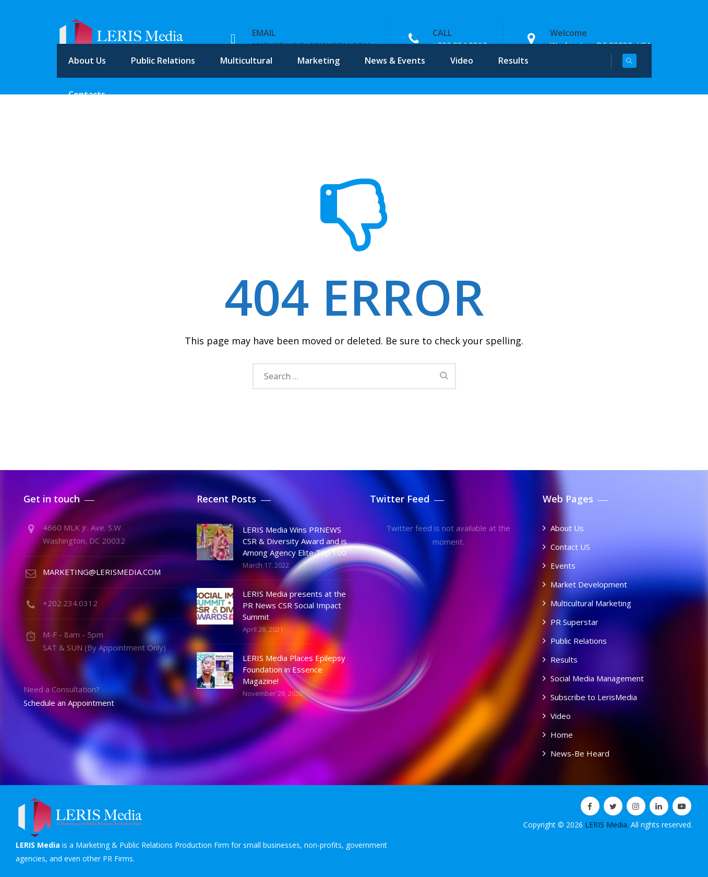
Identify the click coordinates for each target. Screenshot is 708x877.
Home (561, 734)
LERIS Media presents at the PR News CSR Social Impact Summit (294, 605)
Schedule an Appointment (68, 703)
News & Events (395, 60)
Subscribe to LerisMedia (593, 697)
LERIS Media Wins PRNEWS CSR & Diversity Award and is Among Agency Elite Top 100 (295, 541)
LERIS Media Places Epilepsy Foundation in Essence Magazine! (294, 669)
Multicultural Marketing (590, 603)
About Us (87, 60)
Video (461, 60)
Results (513, 60)
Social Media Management (597, 678)
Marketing (318, 60)
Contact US (570, 547)
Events (562, 565)
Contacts (86, 94)
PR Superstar (574, 622)
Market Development (588, 584)
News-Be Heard (579, 753)
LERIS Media (606, 825)
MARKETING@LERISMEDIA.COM (102, 572)
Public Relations (163, 60)
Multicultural (246, 60)
